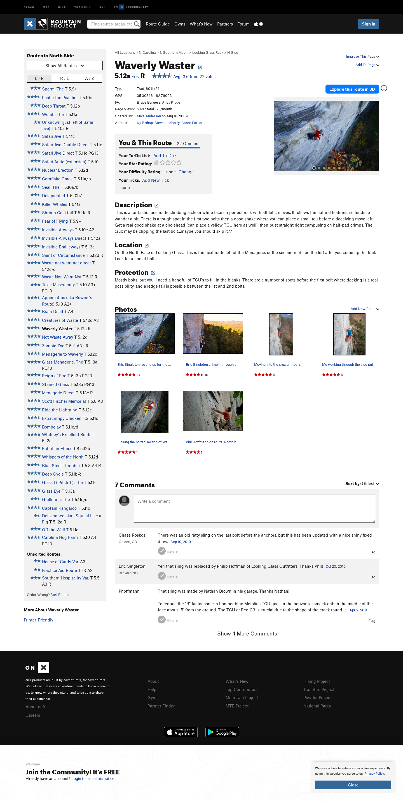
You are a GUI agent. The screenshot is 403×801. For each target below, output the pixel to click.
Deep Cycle (53, 473)
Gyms (179, 23)
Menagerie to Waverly (62, 354)
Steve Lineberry (167, 122)
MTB (46, 7)
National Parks (317, 705)
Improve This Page (362, 56)
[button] (279, 136)
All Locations (125, 52)
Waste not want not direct (66, 262)
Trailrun (82, 7)
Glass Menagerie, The (62, 361)
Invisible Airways (58, 229)
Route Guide (158, 23)
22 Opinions (188, 143)
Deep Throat (53, 105)
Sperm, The (53, 88)
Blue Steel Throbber (61, 465)
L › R (39, 78)
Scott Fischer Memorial (64, 401)
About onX (35, 706)
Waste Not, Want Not (61, 276)
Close (353, 784)
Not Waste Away (57, 336)
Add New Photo (365, 308)
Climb (29, 7)
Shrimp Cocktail (57, 212)
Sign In (368, 23)
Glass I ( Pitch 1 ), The (62, 482)
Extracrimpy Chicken (61, 418)
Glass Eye (51, 490)
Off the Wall (53, 529)
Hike (62, 7)
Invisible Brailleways (61, 246)
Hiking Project (316, 681)
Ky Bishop (145, 122)
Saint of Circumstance (63, 255)
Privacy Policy (374, 774)
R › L (64, 78)
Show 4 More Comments (247, 633)
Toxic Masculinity (58, 284)
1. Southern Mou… (174, 52)
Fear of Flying (55, 220)
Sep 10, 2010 (180, 541)
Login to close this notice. (93, 778)
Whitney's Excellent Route (67, 434)
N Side (232, 52)
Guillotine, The (56, 499)
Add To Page (367, 64)
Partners (225, 23)
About (153, 681)
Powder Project (317, 697)
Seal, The (51, 187)
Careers (32, 715)
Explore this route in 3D (352, 89)
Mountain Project (242, 697)
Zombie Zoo (53, 345)
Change (186, 171)
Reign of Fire (54, 375)
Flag (372, 552)
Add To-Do (163, 155)
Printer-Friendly (38, 619)
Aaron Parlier (192, 122)
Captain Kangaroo (59, 508)
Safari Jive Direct (58, 152)
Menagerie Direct (58, 392)
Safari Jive (51, 136)
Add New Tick (155, 180)
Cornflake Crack (57, 178)
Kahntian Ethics (57, 448)
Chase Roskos (132, 534)
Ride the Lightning (60, 409)
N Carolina (147, 52)
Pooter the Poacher (60, 97)
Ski (102, 7)
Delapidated (53, 195)
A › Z (89, 78)
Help (151, 689)
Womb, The (53, 114)
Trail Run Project (318, 689)
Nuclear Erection (58, 170)
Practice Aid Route (59, 570)
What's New (201, 23)
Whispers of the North (63, 456)
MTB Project (237, 705)
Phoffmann (129, 590)
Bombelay (51, 426)
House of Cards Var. (60, 561)
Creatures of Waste (60, 320)
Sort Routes (59, 594)
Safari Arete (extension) (64, 161)
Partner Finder (161, 705)
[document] (353, 777)
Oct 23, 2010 (335, 566)
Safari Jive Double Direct (65, 144)
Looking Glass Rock (207, 52)
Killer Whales (54, 204)
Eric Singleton (132, 566)
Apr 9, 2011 (358, 610)
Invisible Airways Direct (64, 238)
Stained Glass (55, 384)
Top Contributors (241, 689)
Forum (243, 23)
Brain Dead (52, 311)
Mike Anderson (149, 116)
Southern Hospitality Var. (65, 577)
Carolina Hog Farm (60, 537)
